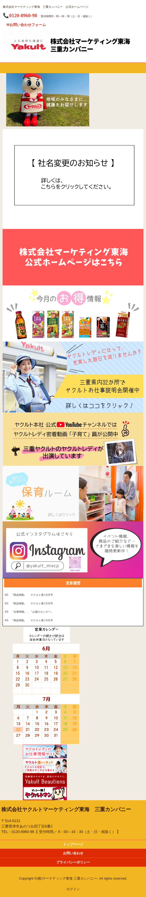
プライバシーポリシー (73, 862)
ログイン (73, 889)
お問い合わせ (73, 853)
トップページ (73, 844)
